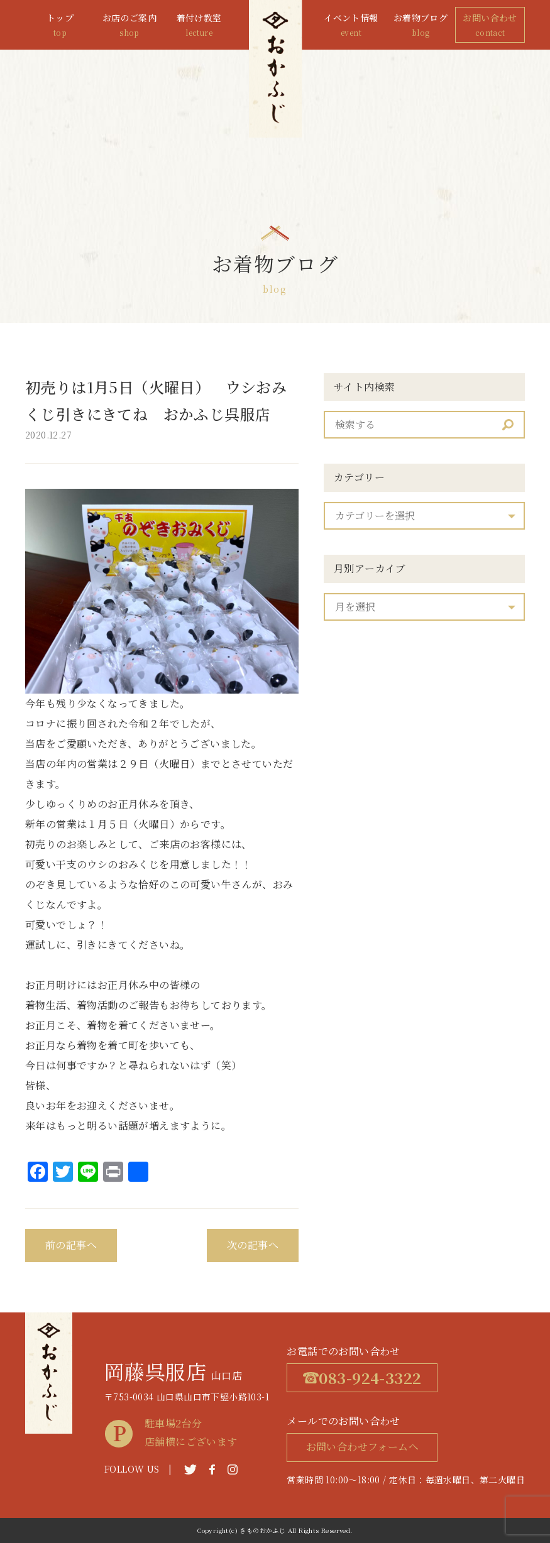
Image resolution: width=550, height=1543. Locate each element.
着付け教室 (199, 25)
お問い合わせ (490, 25)
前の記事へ (71, 1245)
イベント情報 (351, 25)
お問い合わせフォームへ (362, 1446)
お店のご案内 (130, 25)
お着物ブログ (421, 25)
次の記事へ (252, 1245)
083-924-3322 (362, 1377)
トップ (60, 25)
